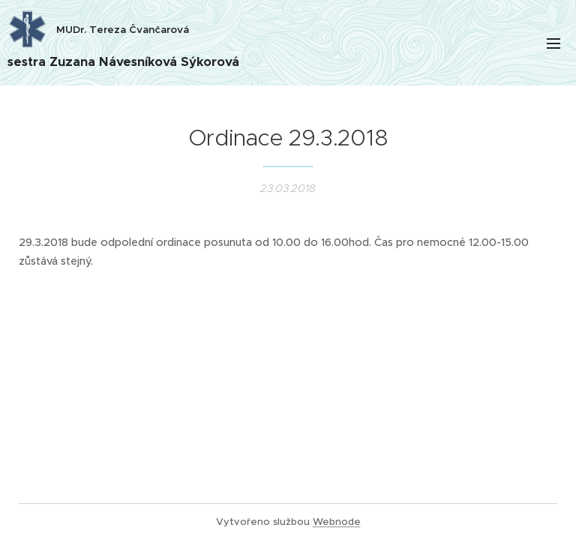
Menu (553, 43)
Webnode (337, 521)
